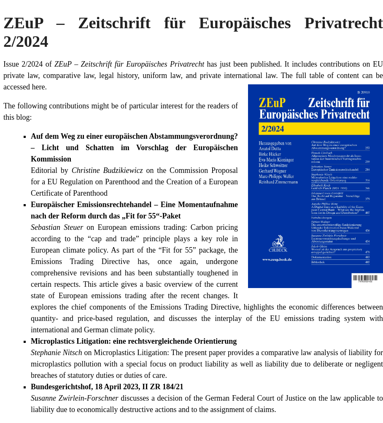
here (38, 87)
